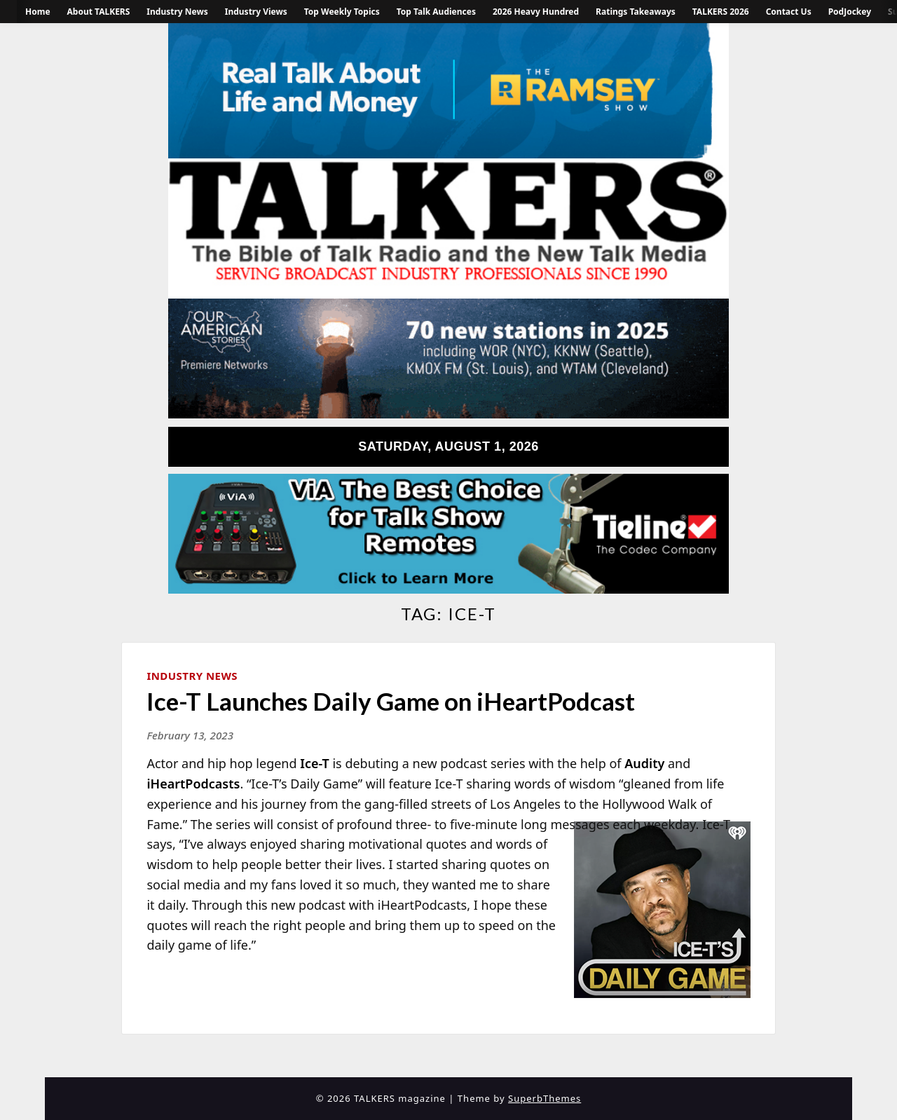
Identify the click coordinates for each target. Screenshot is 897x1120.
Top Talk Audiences (436, 12)
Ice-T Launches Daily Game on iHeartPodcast (390, 701)
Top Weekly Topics (342, 12)
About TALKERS (98, 12)
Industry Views (256, 12)
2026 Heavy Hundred (536, 12)
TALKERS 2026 (720, 12)
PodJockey (849, 12)
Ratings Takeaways (636, 12)
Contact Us (789, 12)
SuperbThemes (544, 1098)
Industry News (176, 12)
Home (37, 12)
